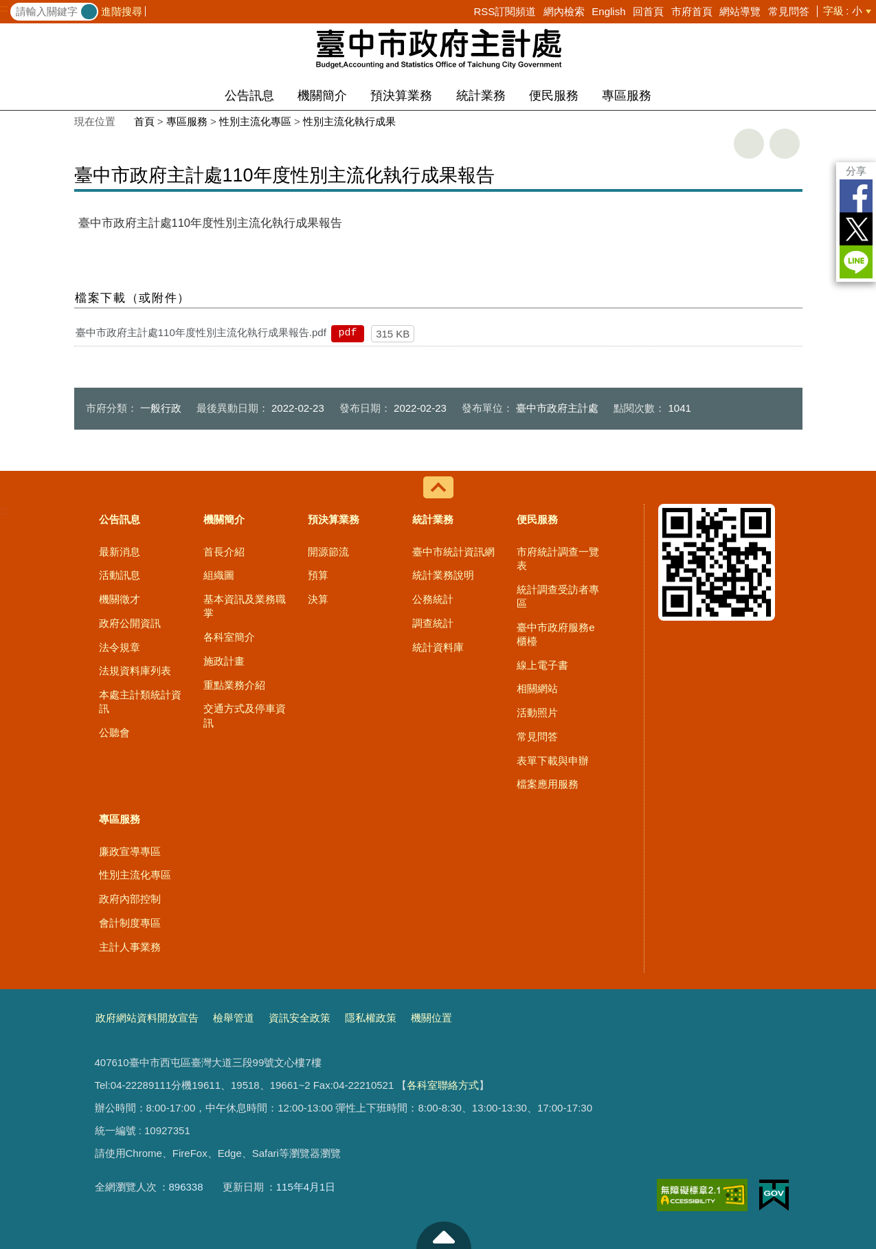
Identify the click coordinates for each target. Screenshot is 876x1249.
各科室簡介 (229, 637)
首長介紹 (224, 551)
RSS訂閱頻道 (504, 11)
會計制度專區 (130, 923)
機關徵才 (119, 599)
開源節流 (328, 551)
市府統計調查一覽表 (558, 558)
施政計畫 (224, 661)
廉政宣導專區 (130, 851)
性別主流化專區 (255, 121)
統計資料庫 (438, 647)
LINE (856, 261)
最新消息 (119, 551)
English (608, 11)
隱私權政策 (370, 1018)
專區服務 (626, 95)
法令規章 (119, 647)
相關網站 (537, 688)
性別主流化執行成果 (349, 121)
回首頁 (648, 11)
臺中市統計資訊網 (453, 551)
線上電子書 (542, 665)
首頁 (144, 121)
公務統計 (432, 599)
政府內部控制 (130, 899)
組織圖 (218, 575)
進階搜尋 (121, 11)
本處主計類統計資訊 (140, 701)
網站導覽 (740, 11)
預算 (318, 575)
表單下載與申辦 (553, 760)
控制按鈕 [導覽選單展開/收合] (438, 487)
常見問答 (788, 11)
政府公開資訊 (130, 623)
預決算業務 (401, 95)
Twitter (856, 228)
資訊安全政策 (299, 1018)
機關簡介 (322, 95)
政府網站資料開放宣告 (147, 1018)
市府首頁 (691, 11)
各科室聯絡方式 (443, 1085)
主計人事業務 (130, 947)
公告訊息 (249, 95)
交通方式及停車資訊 (244, 715)
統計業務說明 (443, 575)
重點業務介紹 (234, 685)
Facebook (856, 195)
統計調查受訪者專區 (558, 596)
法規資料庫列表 (135, 670)
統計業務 (481, 95)
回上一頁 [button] (785, 144)
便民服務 (554, 95)
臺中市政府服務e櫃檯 (555, 634)
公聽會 (114, 732)
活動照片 (537, 712)
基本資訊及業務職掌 (244, 606)
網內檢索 (564, 11)
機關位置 (431, 1018)
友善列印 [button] (749, 144)
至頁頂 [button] (443, 1235)
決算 (318, 599)
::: (4, 8)
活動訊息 (119, 575)
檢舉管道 (233, 1018)
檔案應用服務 (548, 784)
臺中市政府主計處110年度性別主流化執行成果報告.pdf (201, 332)
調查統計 (432, 623)
